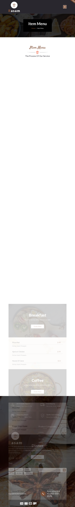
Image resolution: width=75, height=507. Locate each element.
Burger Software (31, 494)
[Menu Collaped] (64, 7)
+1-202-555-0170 (53, 495)
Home (33, 28)
